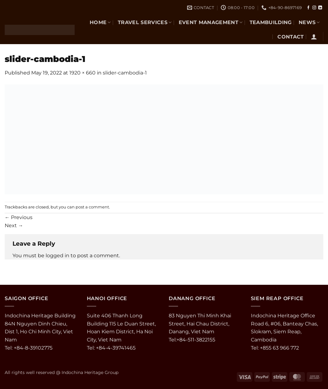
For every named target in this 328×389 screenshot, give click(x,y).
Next (14, 225)
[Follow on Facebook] (308, 8)
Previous (18, 217)
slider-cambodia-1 (125, 73)
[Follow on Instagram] (314, 8)
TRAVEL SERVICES (144, 22)
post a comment (92, 207)
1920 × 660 (82, 73)
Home (100, 22)
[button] (314, 37)
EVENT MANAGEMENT (211, 22)
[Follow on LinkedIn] (320, 8)
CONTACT (290, 37)
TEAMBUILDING (271, 22)
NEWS (309, 22)
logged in (57, 255)
